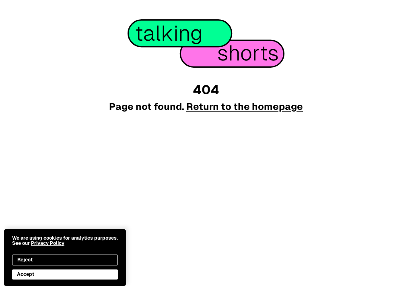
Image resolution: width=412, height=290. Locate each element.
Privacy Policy (47, 243)
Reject (25, 260)
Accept (25, 274)
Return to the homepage (244, 106)
